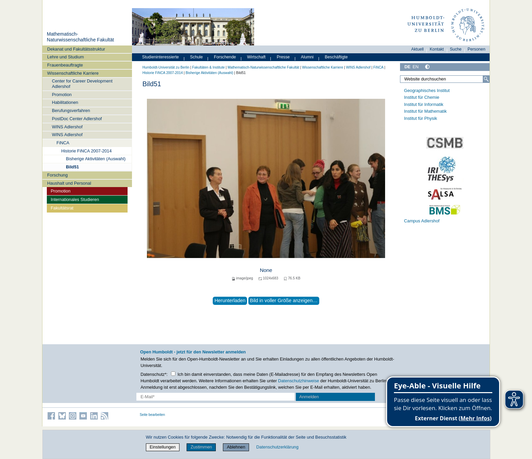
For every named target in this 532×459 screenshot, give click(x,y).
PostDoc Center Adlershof (77, 118)
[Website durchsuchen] (445, 79)
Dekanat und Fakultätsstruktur (76, 49)
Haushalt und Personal (69, 183)
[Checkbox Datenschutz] (173, 373)
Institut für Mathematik (425, 111)
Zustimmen (201, 446)
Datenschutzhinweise (298, 380)
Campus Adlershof (422, 220)
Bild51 (72, 166)
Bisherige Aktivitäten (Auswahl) (96, 158)
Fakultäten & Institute (208, 67)
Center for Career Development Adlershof (82, 83)
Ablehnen (236, 446)
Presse (283, 57)
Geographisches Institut (427, 90)
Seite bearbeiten (152, 415)
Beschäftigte (336, 57)
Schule (196, 57)
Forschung (57, 175)
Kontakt (437, 49)
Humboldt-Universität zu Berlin (165, 67)
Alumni (307, 57)
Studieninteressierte (160, 57)
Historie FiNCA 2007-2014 (86, 150)
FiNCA (63, 142)
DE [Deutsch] (407, 66)
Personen (477, 49)
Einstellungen (163, 446)
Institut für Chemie (421, 97)
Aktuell (417, 49)
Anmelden (309, 396)
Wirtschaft (256, 57)
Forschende (225, 57)
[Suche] (486, 79)
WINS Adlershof (67, 126)
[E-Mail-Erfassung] (215, 397)
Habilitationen (65, 102)
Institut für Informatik (423, 104)
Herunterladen (229, 300)
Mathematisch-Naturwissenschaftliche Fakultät (80, 37)
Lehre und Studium (65, 56)
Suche (456, 49)
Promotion (62, 94)
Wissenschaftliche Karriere (72, 73)
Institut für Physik (420, 118)
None (266, 270)
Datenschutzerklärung (277, 446)
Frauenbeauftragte (65, 65)
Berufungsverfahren (71, 110)
